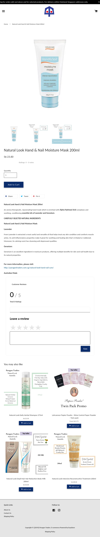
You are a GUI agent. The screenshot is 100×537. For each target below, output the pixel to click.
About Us (7, 510)
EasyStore (71, 528)
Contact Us (7, 513)
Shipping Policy (9, 516)
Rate (85, 348)
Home (6, 24)
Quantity (7, 170)
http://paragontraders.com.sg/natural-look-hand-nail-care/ (29, 267)
